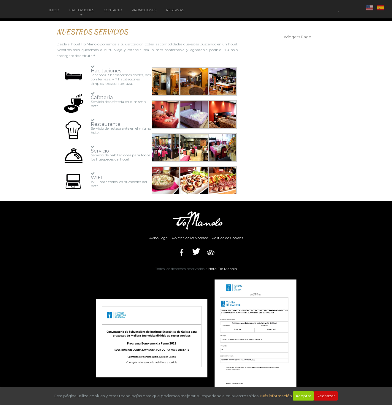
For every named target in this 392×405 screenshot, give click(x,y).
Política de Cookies (227, 238)
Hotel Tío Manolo (222, 268)
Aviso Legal (159, 238)
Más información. (276, 395)
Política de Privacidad (190, 238)
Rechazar (326, 395)
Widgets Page (297, 36)
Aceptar (303, 395)
